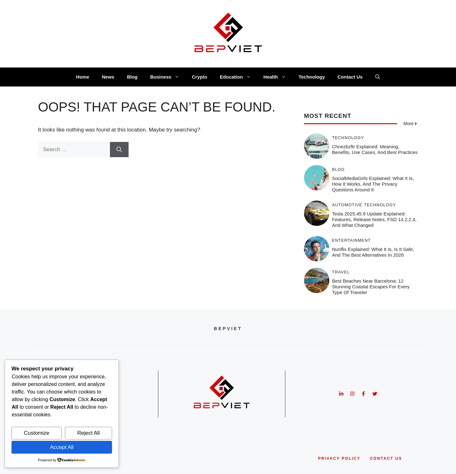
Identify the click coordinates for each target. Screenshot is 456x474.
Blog (132, 77)
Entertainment (351, 240)
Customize (36, 433)
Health (277, 76)
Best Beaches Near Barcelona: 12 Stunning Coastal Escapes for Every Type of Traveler (371, 286)
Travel (341, 272)
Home (82, 77)
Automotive (347, 205)
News (108, 77)
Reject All (88, 433)
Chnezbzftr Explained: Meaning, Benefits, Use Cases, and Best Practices (375, 149)
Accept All (62, 447)
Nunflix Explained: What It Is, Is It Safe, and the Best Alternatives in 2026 (373, 252)
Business (168, 76)
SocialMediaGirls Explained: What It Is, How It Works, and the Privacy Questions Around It (373, 184)
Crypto (199, 77)
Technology (312, 77)
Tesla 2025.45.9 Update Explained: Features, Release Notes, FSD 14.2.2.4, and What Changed (374, 219)
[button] (377, 76)
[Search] (119, 149)
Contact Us (350, 77)
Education (238, 76)
